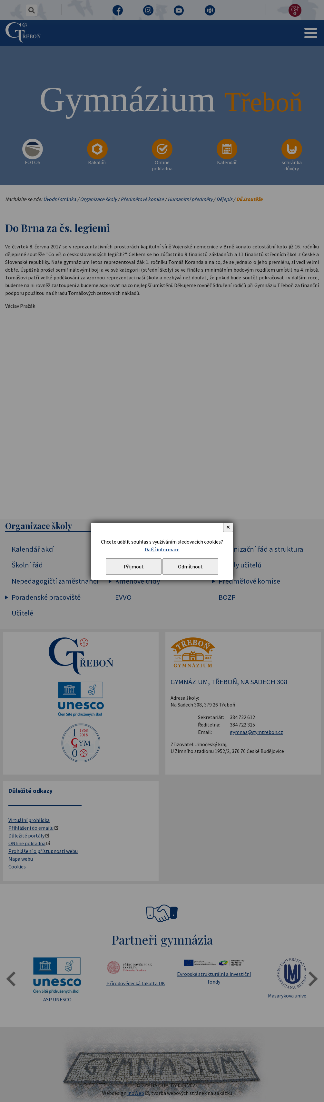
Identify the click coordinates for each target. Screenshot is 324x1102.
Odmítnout (190, 566)
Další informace (162, 549)
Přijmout (134, 566)
